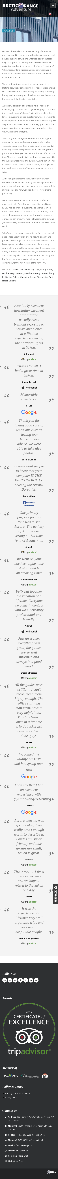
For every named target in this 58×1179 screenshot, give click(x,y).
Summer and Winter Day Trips (25, 269)
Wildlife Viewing (32, 272)
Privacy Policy (11, 1097)
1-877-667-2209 (24, 1134)
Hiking (33, 276)
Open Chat (23, 1150)
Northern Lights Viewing (13, 272)
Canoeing (24, 276)
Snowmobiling (47, 272)
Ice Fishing (7, 276)
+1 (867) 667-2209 (23, 1139)
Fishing (16, 276)
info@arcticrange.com (24, 1145)
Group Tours (46, 269)
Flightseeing (42, 276)
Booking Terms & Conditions (17, 1093)
